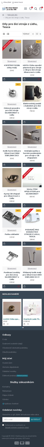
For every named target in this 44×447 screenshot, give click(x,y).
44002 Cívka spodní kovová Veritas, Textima (12, 319)
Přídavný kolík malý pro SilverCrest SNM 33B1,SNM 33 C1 (32, 274)
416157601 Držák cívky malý (12, 66)
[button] (21, 327)
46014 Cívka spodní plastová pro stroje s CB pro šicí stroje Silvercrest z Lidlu (32, 68)
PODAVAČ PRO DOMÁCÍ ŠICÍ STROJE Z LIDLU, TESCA (32, 233)
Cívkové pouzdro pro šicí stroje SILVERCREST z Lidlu (12, 111)
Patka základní (12, 234)
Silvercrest (11, 61)
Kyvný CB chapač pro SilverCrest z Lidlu (12, 196)
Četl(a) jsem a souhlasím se (15, 426)
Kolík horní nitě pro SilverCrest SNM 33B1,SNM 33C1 (12, 153)
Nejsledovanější (10, 294)
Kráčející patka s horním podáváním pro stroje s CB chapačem (32, 154)
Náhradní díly (12, 15)
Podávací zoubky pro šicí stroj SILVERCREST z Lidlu (12, 275)
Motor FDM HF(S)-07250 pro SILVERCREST (32, 191)
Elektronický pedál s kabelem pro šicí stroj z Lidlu (32, 105)
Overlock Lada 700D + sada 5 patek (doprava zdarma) (32, 319)
